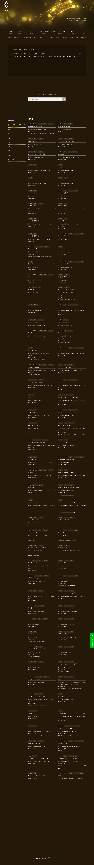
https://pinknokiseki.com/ (67, 495)
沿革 (77, 37)
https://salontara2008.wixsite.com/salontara (42, 256)
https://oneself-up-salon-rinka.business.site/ (72, 434)
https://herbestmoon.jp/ (37, 374)
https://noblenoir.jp (66, 342)
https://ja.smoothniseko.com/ (68, 540)
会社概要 (71, 37)
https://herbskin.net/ (36, 480)
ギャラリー (64, 37)
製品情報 (43, 33)
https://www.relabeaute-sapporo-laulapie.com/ (42, 133)
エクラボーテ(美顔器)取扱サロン (29, 37)
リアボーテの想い (20, 33)
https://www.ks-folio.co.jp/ (38, 359)
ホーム (10, 33)
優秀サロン (11, 120)
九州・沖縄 (11, 159)
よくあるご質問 (82, 33)
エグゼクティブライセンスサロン (14, 37)
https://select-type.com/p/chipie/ (39, 641)
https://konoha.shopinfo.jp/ (68, 585)
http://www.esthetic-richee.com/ (69, 735)
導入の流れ (71, 33)
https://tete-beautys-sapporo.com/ (39, 451)
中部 (9, 142)
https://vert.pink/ (35, 656)
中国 (9, 150)
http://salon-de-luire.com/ (67, 750)
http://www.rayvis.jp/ (66, 671)
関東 (9, 138)
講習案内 (57, 37)
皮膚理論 (31, 33)
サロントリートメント (59, 33)
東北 (9, 133)
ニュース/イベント (42, 37)
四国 (9, 155)
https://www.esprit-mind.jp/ (68, 512)
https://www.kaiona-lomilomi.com (39, 735)
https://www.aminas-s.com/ (68, 299)
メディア (51, 37)
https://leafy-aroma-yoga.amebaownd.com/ (72, 688)
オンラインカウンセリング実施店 (16, 125)
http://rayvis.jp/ (35, 555)
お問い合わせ (83, 37)
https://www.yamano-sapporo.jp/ (39, 705)
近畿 (9, 146)
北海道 (10, 129)
